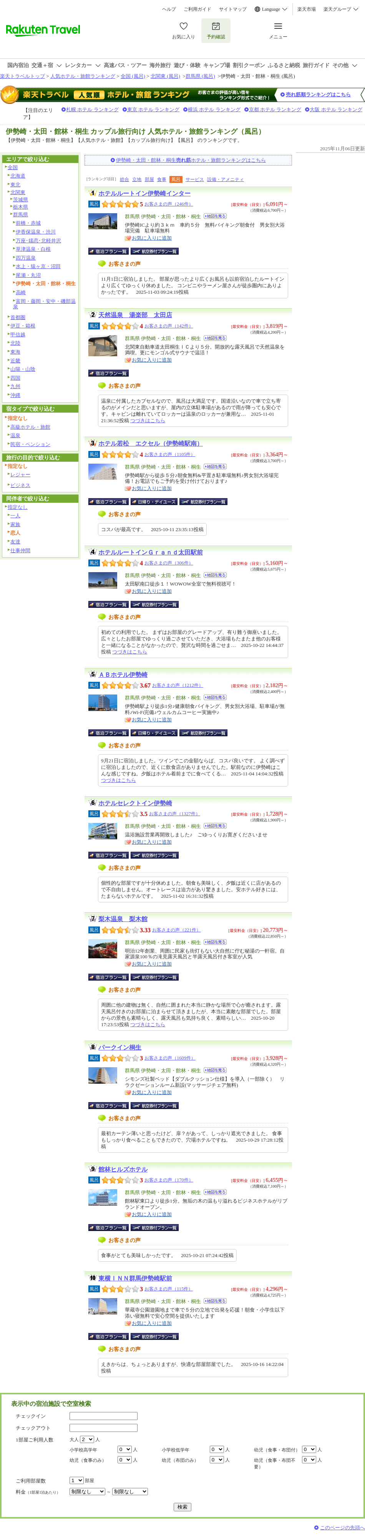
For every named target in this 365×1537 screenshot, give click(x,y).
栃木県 (20, 207)
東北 (15, 185)
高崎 (21, 292)
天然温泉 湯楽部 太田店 (135, 315)
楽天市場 (306, 9)
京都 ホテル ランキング (275, 109)
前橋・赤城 (28, 223)
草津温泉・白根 (33, 249)
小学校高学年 (83, 1450)
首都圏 (17, 317)
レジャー (20, 474)
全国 (13, 167)
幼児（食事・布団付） (277, 1450)
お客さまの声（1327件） (174, 813)
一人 (15, 515)
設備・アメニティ (225, 179)
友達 (15, 542)
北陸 (15, 343)
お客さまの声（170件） (168, 1180)
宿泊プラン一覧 (112, 251)
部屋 (149, 179)
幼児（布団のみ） (180, 1460)
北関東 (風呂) (165, 76)
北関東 (17, 192)
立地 (136, 179)
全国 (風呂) (133, 76)
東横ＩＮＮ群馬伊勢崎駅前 (135, 1278)
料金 (38, 1492)
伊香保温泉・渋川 (36, 232)
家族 (15, 524)
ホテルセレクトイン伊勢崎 (135, 803)
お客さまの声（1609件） (170, 1058)
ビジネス (20, 485)
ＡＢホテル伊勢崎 (123, 674)
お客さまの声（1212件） (177, 685)
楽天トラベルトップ (22, 76)
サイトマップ (233, 9)
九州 (15, 386)
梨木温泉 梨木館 (123, 919)
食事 (161, 179)
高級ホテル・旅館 (30, 427)
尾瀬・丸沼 (28, 275)
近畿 (15, 361)
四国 (15, 378)
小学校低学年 (175, 1450)
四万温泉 (26, 258)
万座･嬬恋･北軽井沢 (38, 241)
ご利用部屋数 (31, 1481)
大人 (74, 1439)
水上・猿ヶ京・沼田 (38, 266)
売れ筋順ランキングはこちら (318, 94)
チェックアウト (33, 1428)
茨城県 (20, 199)
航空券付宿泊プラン (155, 251)
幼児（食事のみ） (88, 1460)
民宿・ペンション (30, 444)
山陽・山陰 (22, 369)
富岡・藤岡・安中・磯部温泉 (44, 304)
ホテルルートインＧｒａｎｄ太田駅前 (150, 552)
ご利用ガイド (197, 9)
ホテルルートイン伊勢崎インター (144, 193)
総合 (124, 179)
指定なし (18, 507)
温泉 (15, 435)
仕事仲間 (20, 550)
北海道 (17, 176)
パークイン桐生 (119, 1047)
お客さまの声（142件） (168, 326)
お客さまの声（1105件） (169, 454)
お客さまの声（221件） (176, 930)
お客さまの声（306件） (168, 563)
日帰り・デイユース (155, 501)
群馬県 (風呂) (200, 76)
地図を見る (215, 216)
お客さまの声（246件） (168, 204)
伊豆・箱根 (22, 326)
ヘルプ (169, 9)
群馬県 (20, 214)
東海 (15, 352)
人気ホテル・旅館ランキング (82, 76)
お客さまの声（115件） (168, 1289)
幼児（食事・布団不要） (274, 1464)
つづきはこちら (147, 420)
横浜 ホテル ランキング (214, 109)
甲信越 (17, 334)
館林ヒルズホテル (123, 1169)
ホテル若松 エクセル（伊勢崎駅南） (150, 443)
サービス (195, 179)
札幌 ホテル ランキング (92, 109)
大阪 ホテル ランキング (336, 109)
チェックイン (31, 1416)
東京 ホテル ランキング (153, 109)
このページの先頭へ (342, 1527)
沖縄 (15, 395)
